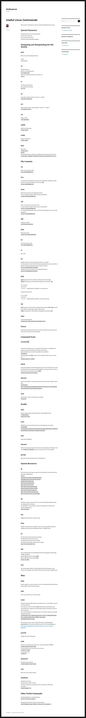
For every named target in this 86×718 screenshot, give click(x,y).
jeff (6, 28)
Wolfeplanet (11, 9)
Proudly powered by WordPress (18, 712)
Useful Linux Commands (67, 30)
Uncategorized (65, 54)
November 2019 (65, 45)
